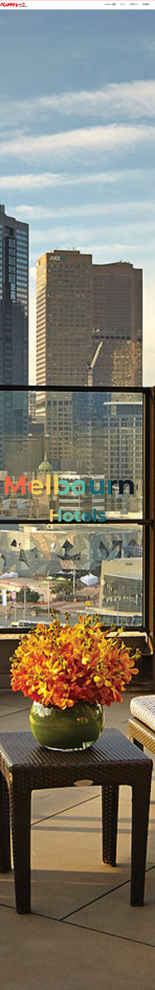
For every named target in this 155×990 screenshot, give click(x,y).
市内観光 (145, 4)
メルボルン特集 (110, 4)
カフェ (122, 4)
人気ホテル (134, 4)
